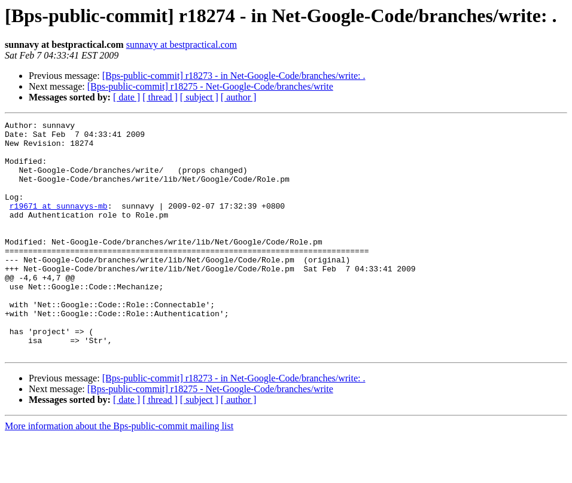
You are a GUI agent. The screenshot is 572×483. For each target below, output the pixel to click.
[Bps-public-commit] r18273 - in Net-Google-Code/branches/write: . (234, 76)
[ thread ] (160, 97)
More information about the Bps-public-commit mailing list (119, 472)
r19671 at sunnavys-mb (59, 223)
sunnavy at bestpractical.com (181, 44)
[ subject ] (199, 97)
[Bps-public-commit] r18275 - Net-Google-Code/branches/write (210, 86)
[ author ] (239, 97)
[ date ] (126, 97)
